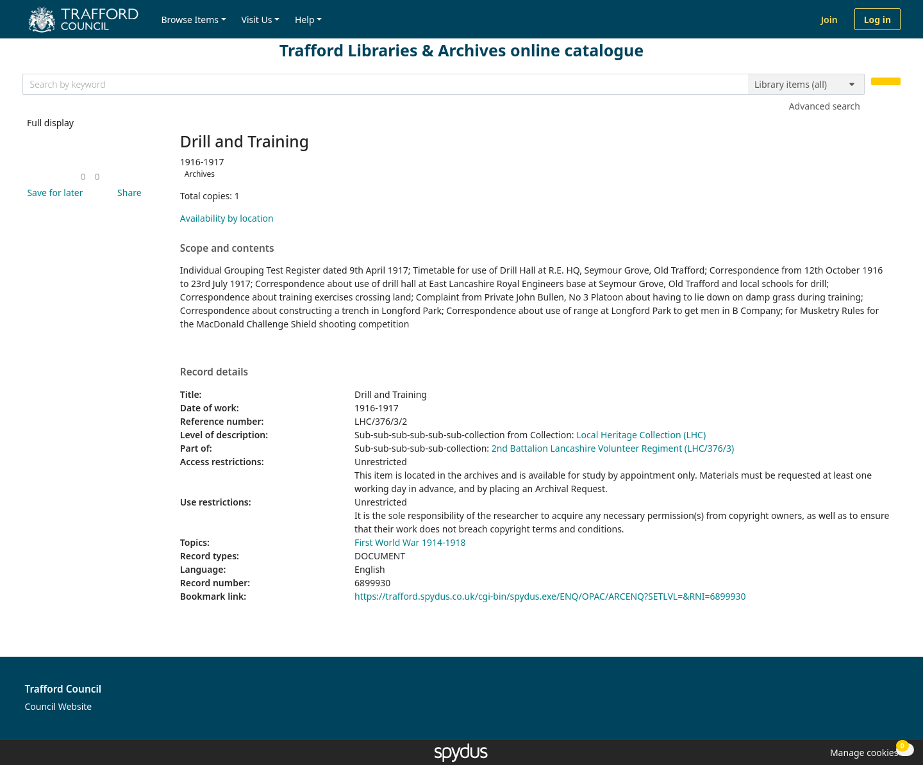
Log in (877, 19)
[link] (82, 176)
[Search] (886, 82)
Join (829, 19)
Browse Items (190, 19)
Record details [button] (214, 372)
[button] (52, 192)
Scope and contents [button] (227, 248)
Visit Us (257, 19)
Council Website (58, 706)
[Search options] (806, 84)
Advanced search (824, 106)
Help (305, 19)
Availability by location (227, 218)
